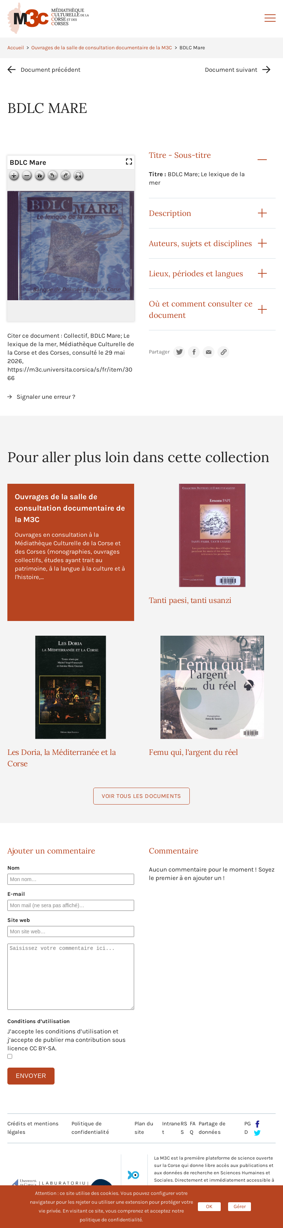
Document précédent (50, 69)
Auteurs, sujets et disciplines (200, 243)
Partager (159, 352)
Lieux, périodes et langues (196, 273)
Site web (18, 920)
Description (170, 213)
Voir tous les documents (141, 795)
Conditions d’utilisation (38, 1021)
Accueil (15, 48)
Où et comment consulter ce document (200, 309)
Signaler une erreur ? (46, 396)
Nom (13, 868)
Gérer (240, 1206)
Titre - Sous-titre (180, 155)
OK (209, 1206)
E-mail (16, 894)
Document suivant (231, 69)
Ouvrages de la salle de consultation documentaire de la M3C (101, 48)
